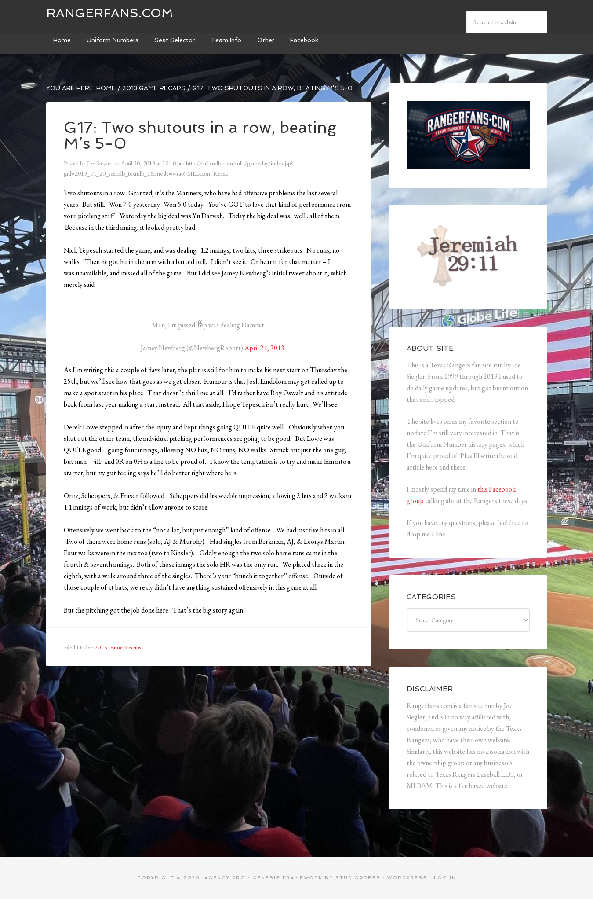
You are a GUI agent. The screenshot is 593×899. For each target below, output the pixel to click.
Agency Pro (225, 877)
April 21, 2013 (264, 347)
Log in (445, 877)
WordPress (407, 877)
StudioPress (358, 877)
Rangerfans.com (109, 13)
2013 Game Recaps (118, 647)
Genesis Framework (287, 877)
